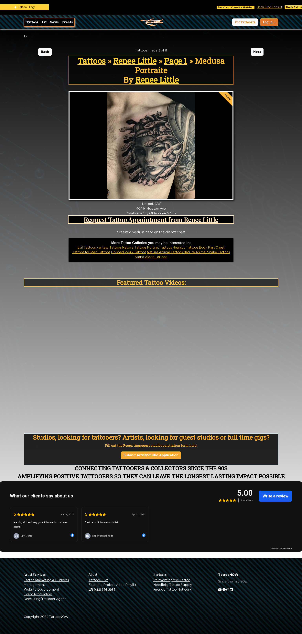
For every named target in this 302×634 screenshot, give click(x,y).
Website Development (41, 589)
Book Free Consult (274, 7)
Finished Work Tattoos (128, 252)
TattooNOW (98, 580)
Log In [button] (268, 22)
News (54, 22)
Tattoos (32, 22)
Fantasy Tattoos (108, 247)
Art (44, 22)
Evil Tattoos (86, 247)
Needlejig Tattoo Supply (172, 585)
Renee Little (134, 61)
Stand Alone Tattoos (151, 257)
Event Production (38, 594)
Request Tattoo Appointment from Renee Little (151, 219)
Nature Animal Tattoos (165, 252)
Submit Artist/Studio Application (151, 455)
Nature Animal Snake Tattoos (206, 252)
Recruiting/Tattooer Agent (45, 599)
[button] (245, 22)
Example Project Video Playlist (112, 585)
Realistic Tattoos (185, 247)
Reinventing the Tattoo (171, 580)
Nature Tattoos (134, 247)
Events (67, 22)
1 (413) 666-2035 (102, 589)
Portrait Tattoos (159, 247)
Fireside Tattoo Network (172, 589)
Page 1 (175, 61)
